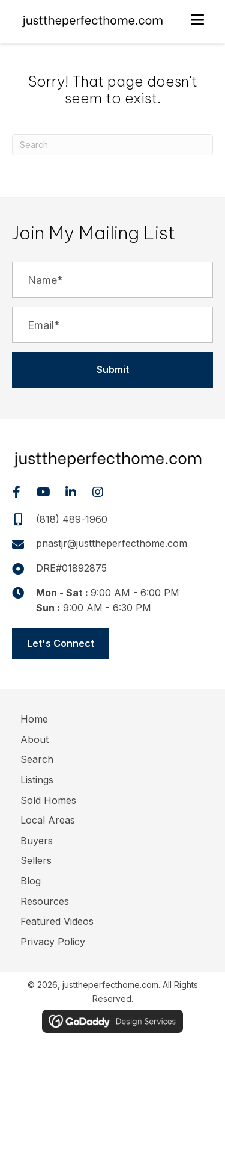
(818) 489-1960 (71, 519)
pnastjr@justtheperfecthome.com (111, 543)
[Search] (112, 144)
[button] (112, 370)
